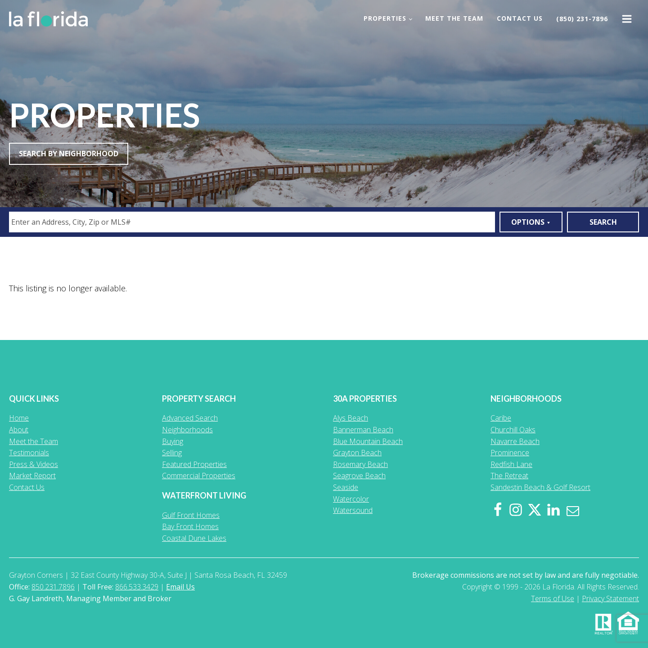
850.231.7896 (53, 587)
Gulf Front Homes (191, 515)
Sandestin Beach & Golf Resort (540, 487)
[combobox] (252, 222)
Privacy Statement (610, 598)
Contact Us (520, 18)
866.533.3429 (136, 587)
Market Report (32, 475)
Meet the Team (454, 18)
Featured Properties (194, 464)
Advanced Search (190, 418)
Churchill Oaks (513, 430)
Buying (172, 441)
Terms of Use (552, 598)
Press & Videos (33, 464)
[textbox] (253, 222)
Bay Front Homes (190, 526)
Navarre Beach (515, 441)
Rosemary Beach (360, 464)
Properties (385, 18)
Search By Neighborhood (68, 154)
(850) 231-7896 (582, 18)
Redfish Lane (511, 464)
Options (531, 222)
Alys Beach (350, 418)
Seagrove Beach (359, 475)
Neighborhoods (187, 430)
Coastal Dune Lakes (194, 538)
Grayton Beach (357, 453)
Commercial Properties (198, 475)
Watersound (353, 510)
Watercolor (351, 499)
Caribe (500, 418)
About (18, 430)
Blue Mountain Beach (368, 441)
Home (19, 418)
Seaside (345, 487)
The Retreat (509, 475)
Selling (172, 453)
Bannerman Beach (363, 430)
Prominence (509, 453)
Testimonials (29, 453)
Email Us (180, 587)
